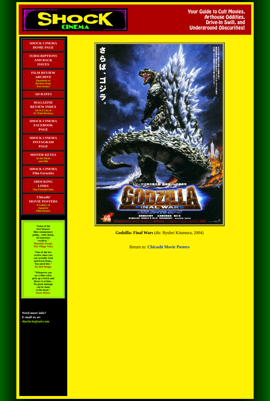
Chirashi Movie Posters (168, 247)
